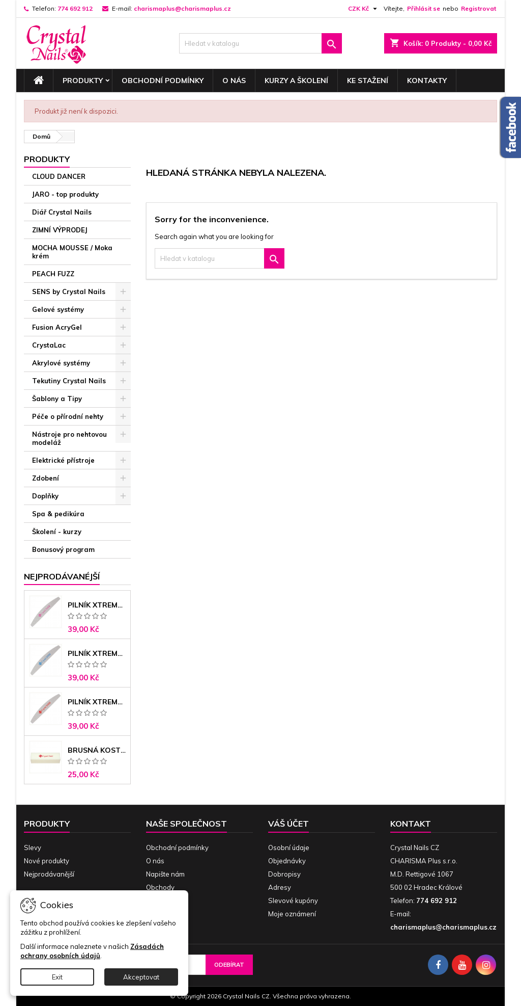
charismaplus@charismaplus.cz (182, 8)
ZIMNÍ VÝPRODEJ (60, 230)
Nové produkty (46, 861)
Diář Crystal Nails (62, 212)
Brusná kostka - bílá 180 (97, 750)
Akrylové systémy (61, 363)
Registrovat (478, 8)
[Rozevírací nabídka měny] (364, 8)
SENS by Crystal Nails (68, 291)
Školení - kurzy (56, 531)
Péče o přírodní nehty (67, 416)
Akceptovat (141, 977)
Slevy (32, 847)
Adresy (279, 887)
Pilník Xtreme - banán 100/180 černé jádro (97, 702)
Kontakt (410, 823)
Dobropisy (284, 874)
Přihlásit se (423, 8)
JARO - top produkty (65, 194)
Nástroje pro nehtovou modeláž (69, 438)
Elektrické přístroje (63, 460)
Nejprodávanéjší (62, 576)
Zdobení (45, 478)
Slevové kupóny (293, 900)
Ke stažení (367, 80)
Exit (57, 977)
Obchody (160, 887)
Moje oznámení (292, 914)
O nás (234, 80)
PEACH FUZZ (53, 274)
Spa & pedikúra (58, 514)
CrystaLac (49, 345)
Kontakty (427, 80)
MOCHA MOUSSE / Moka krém (72, 252)
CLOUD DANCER (58, 176)
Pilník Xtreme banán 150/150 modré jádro (97, 653)
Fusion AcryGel (57, 327)
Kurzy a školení (296, 80)
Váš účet (288, 823)
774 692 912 (75, 8)
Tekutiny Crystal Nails (69, 381)
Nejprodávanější (49, 874)
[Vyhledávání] (260, 43)
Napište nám (165, 874)
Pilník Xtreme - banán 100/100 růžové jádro (97, 605)
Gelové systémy (58, 309)
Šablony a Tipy (57, 398)
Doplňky (45, 496)
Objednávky (287, 861)
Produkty (83, 80)
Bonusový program (63, 549)
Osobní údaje (288, 847)
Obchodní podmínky (163, 80)
